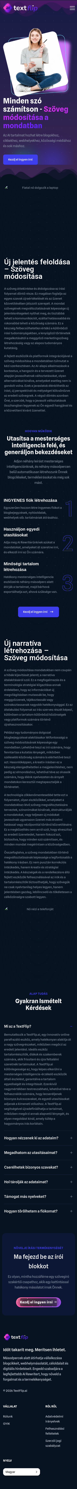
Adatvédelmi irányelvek (54, 1419)
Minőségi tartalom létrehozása (21, 567)
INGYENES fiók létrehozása (30, 500)
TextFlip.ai (20, 1391)
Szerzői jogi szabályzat (53, 1443)
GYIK (6, 1424)
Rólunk (8, 1416)
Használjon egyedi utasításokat (22, 532)
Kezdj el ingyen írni (20, 159)
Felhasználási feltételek (54, 1431)
